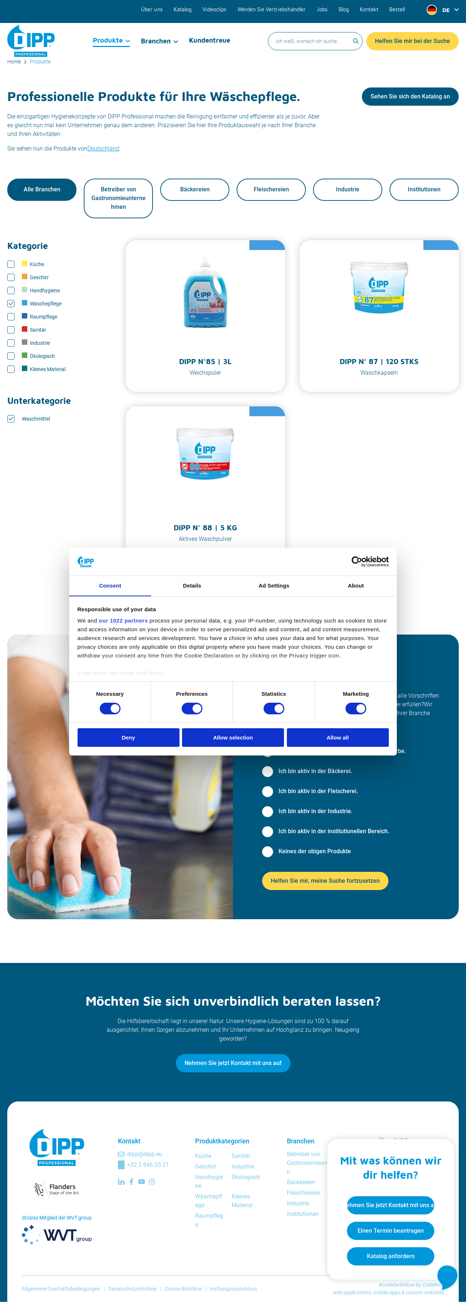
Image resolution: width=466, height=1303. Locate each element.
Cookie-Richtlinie (183, 1289)
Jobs (323, 8)
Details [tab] (192, 585)
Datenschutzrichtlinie (132, 1289)
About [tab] (356, 585)
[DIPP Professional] (31, 34)
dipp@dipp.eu (144, 1154)
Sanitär (34, 330)
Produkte (108, 34)
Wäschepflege (42, 304)
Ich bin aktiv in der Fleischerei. (318, 791)
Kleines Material (44, 369)
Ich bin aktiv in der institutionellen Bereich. (334, 831)
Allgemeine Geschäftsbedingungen (61, 1289)
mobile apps (386, 1293)
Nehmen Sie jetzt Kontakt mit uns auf (233, 1063)
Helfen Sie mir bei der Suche (412, 34)
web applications (352, 1293)
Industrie (347, 190)
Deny (128, 738)
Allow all (338, 738)
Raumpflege (39, 317)
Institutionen (424, 190)
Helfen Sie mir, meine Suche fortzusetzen (325, 881)
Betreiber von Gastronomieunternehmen (118, 199)
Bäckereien (195, 190)
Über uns (157, 8)
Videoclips (219, 8)
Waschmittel (36, 419)
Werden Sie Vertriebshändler (274, 8)
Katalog (188, 8)
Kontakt (369, 8)
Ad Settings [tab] (273, 585)
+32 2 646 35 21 (148, 1165)
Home (14, 62)
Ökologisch (38, 356)
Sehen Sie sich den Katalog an (410, 96)
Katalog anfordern (388, 1254)
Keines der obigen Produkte (315, 851)
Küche (33, 264)
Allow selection (233, 738)
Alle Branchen (42, 190)
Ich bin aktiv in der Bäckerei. (315, 771)
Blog (344, 8)
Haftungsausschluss (233, 1289)
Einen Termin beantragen (388, 1228)
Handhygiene (41, 291)
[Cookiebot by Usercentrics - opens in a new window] (357, 561)
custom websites (425, 1293)
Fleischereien (271, 190)
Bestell (397, 8)
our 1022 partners (123, 621)
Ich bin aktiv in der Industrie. (315, 811)
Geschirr (35, 277)
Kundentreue (209, 34)
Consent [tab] (110, 585)
